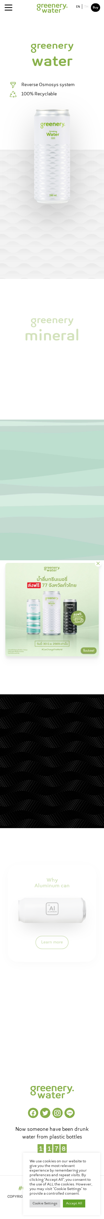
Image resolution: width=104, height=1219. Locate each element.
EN (78, 6)
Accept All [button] (74, 1203)
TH (86, 6)
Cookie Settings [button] (45, 1203)
